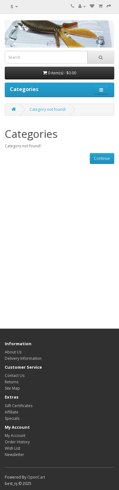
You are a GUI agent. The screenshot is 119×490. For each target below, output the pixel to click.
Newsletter (14, 454)
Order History (17, 442)
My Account (15, 435)
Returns (11, 382)
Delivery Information (23, 358)
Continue (102, 158)
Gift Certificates (18, 405)
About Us (13, 352)
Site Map (12, 388)
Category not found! (48, 109)
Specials (12, 418)
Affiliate (11, 412)
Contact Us (14, 375)
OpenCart (36, 477)
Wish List (12, 448)
